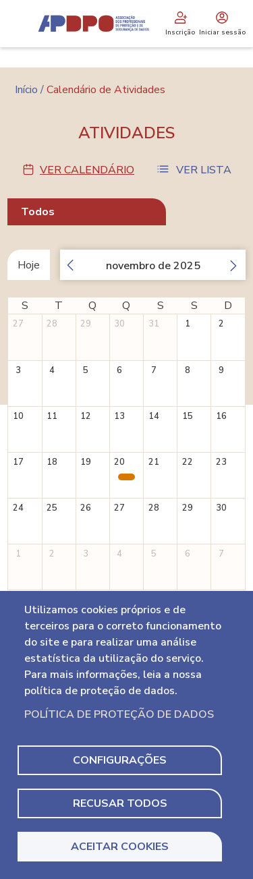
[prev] (66, 265)
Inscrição (180, 23)
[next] (237, 265)
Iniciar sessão (222, 23)
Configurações (120, 760)
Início (26, 89)
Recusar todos (120, 803)
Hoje (29, 265)
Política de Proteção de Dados (119, 714)
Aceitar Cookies (120, 846)
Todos (38, 212)
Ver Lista (203, 170)
